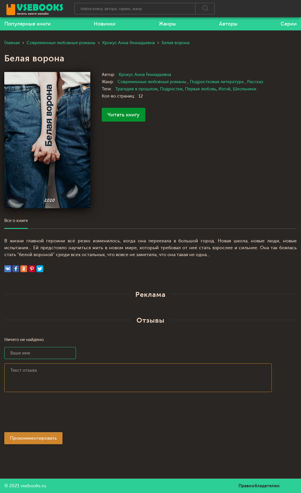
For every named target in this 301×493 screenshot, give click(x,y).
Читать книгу (124, 115)
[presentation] (47, 414)
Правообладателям (259, 485)
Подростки (171, 89)
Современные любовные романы (152, 81)
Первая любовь (200, 89)
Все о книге (16, 220)
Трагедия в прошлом (136, 89)
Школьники (244, 89)
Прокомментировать (33, 438)
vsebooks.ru (33, 485)
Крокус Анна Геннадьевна (145, 74)
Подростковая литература (217, 81)
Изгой (224, 89)
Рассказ (255, 81)
